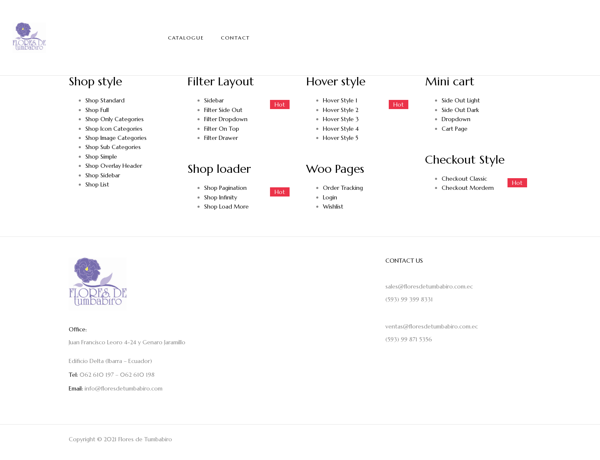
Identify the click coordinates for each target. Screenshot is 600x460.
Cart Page (455, 128)
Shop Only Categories (114, 119)
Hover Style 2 (340, 110)
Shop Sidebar (102, 175)
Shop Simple (101, 156)
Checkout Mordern (468, 187)
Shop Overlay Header (113, 165)
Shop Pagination (225, 187)
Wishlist (333, 206)
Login (330, 197)
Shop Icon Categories (113, 128)
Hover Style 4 (341, 128)
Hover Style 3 (341, 119)
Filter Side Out (223, 110)
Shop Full (97, 110)
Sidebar (214, 100)
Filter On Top (221, 128)
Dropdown (456, 119)
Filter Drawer (221, 138)
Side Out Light (461, 100)
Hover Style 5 (340, 138)
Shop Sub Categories (113, 147)
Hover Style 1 (340, 100)
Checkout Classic (464, 178)
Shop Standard (105, 100)
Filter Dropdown (226, 119)
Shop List (97, 184)
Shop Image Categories (116, 138)
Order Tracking (343, 187)
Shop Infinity (220, 197)
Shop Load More (226, 206)
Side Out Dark (460, 110)
